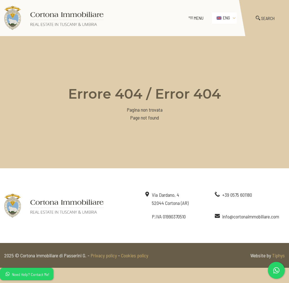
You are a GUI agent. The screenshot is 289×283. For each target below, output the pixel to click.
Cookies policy (134, 255)
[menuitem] (224, 18)
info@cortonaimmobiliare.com (250, 216)
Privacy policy (104, 255)
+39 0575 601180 (237, 195)
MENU (196, 18)
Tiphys (278, 255)
